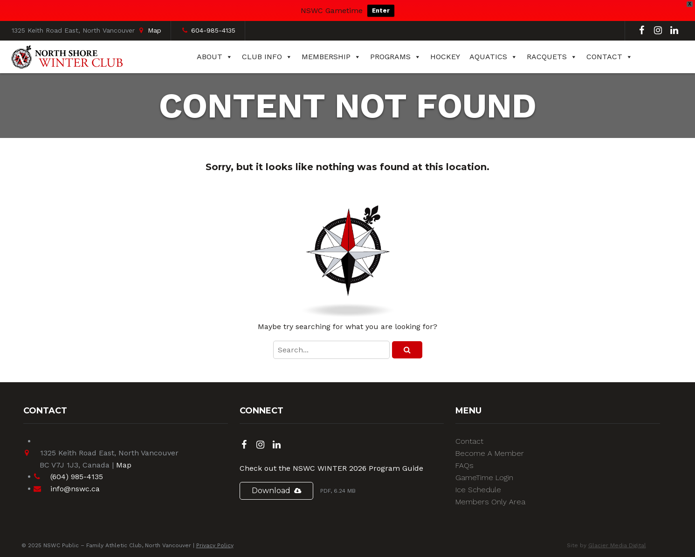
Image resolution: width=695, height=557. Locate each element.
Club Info (267, 57)
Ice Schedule (478, 489)
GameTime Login (484, 477)
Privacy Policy (215, 545)
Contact (609, 57)
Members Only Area (490, 501)
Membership (331, 57)
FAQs (464, 465)
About (215, 57)
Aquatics (493, 57)
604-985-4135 (213, 30)
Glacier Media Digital (617, 545)
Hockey (445, 56)
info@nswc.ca (75, 488)
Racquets (552, 57)
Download (271, 490)
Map (154, 30)
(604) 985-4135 (76, 476)
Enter (381, 10)
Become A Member (489, 453)
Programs (395, 57)
